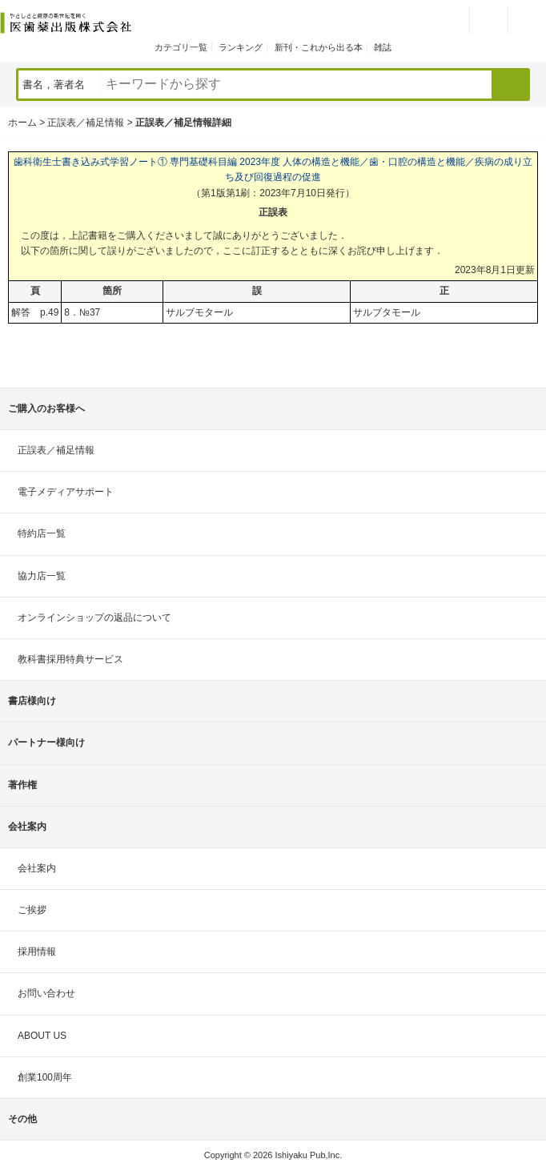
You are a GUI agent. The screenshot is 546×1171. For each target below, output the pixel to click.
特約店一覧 (42, 533)
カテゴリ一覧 (181, 47)
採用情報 (37, 951)
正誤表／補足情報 (85, 122)
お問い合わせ (46, 993)
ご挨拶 (32, 909)
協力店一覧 (42, 575)
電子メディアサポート (66, 491)
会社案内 (37, 868)
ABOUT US (42, 1035)
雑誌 (382, 47)
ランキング (241, 47)
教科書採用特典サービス (70, 659)
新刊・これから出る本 (319, 47)
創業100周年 (45, 1077)
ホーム (22, 122)
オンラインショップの (94, 617)
